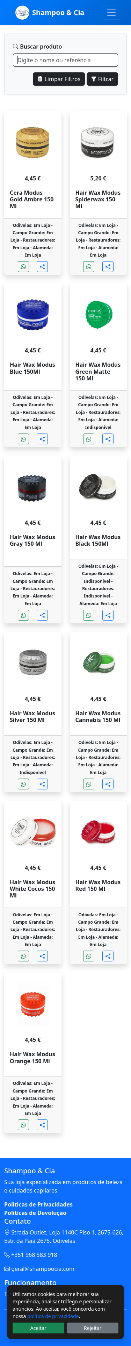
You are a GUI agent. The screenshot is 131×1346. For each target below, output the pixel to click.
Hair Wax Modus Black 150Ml (98, 540)
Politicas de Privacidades (38, 1204)
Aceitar (38, 1328)
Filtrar (102, 79)
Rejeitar (92, 1328)
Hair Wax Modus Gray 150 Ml (32, 540)
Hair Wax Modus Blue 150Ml (32, 368)
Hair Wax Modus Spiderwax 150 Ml (98, 199)
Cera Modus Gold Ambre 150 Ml (31, 199)
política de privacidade (53, 1316)
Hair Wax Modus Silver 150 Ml (32, 716)
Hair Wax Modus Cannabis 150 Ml (98, 716)
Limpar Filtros (58, 79)
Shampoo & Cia (49, 13)
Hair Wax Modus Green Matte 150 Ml (98, 371)
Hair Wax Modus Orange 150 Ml (32, 1057)
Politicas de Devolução (35, 1213)
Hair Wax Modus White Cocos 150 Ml (32, 889)
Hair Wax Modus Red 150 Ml (98, 885)
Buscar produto (37, 46)
